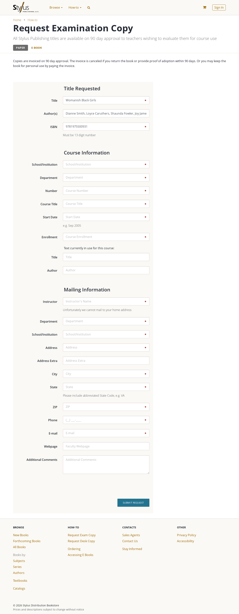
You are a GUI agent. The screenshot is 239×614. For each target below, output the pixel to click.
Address (51, 348)
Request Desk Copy (81, 541)
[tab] (20, 48)
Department (48, 178)
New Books (21, 535)
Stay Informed (132, 549)
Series (17, 567)
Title (54, 101)
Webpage (50, 446)
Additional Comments (42, 460)
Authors (18, 573)
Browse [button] (56, 7)
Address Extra (47, 361)
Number (51, 191)
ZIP (55, 407)
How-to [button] (75, 7)
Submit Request (133, 502)
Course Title (49, 204)
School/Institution (44, 165)
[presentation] (122, 486)
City (54, 374)
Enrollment (49, 237)
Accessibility (185, 541)
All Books (19, 547)
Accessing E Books (80, 555)
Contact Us (130, 541)
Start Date (50, 217)
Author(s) (50, 114)
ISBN (53, 127)
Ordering (74, 549)
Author (52, 270)
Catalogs (19, 588)
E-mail (53, 433)
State (53, 387)
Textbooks (20, 581)
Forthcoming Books (27, 541)
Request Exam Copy (82, 535)
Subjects (19, 561)
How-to (32, 20)
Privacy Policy (186, 535)
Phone (52, 420)
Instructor (50, 302)
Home (17, 20)
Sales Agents (131, 535)
